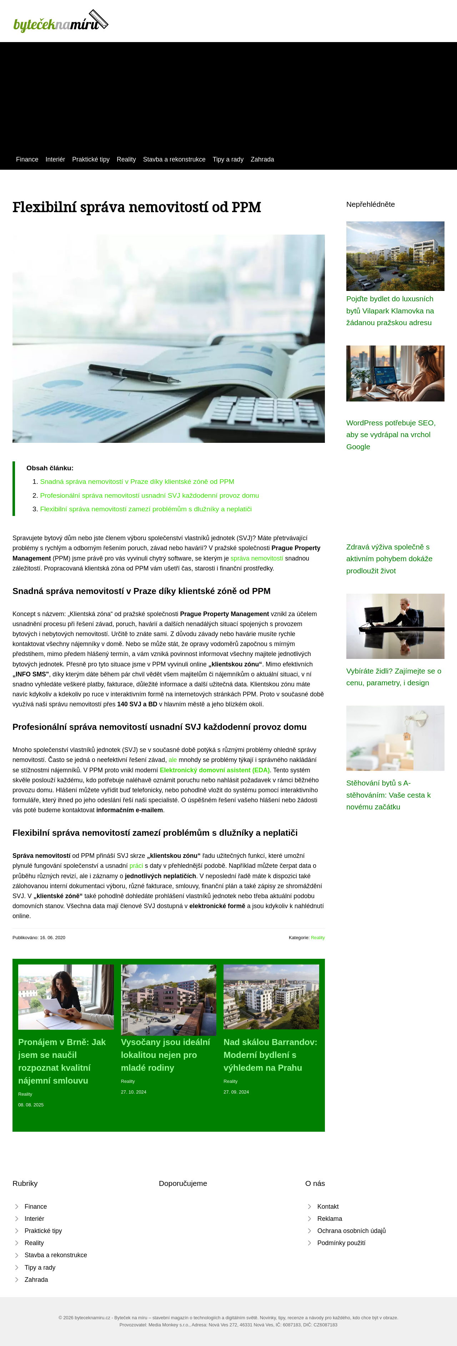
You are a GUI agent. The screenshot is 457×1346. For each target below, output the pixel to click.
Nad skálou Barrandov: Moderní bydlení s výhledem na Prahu (270, 1055)
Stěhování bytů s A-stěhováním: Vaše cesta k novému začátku (388, 795)
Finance (27, 159)
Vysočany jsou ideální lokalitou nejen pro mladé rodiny (165, 1055)
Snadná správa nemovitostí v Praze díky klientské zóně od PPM (137, 481)
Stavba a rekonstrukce (174, 159)
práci (136, 865)
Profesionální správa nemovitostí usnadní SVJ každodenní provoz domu (149, 495)
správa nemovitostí (257, 558)
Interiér (55, 159)
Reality (126, 159)
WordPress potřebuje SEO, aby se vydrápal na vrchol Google (391, 435)
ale (173, 759)
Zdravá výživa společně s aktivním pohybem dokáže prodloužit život (389, 559)
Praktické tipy (91, 159)
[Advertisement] (228, 101)
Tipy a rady (228, 159)
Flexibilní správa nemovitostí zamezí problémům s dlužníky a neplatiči (146, 509)
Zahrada (262, 159)
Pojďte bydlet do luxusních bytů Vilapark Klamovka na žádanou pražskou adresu (390, 311)
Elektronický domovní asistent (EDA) (215, 770)
